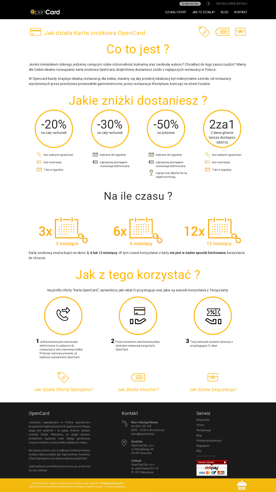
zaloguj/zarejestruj (231, 3)
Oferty (200, 425)
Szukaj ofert (175, 12)
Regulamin (202, 445)
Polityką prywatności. (112, 483)
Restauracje (203, 430)
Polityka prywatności (208, 440)
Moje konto (203, 419)
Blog (224, 12)
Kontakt (240, 12)
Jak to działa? (203, 12)
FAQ (198, 450)
